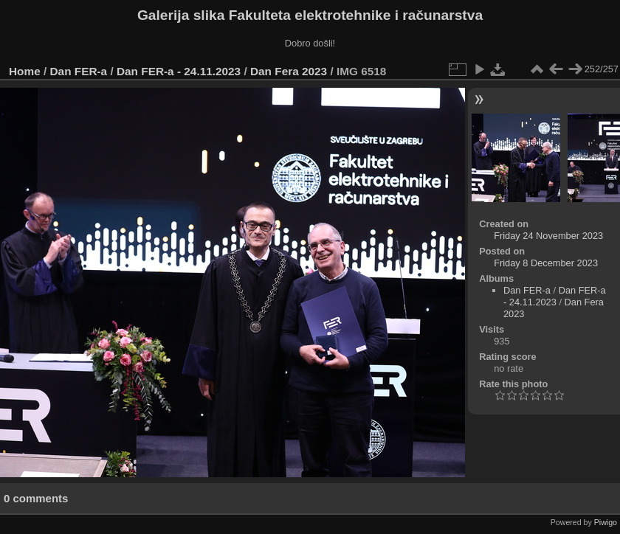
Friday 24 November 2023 (548, 235)
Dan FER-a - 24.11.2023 (179, 71)
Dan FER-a (79, 71)
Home (25, 71)
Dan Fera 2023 (288, 71)
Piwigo (605, 522)
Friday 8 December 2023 (546, 262)
